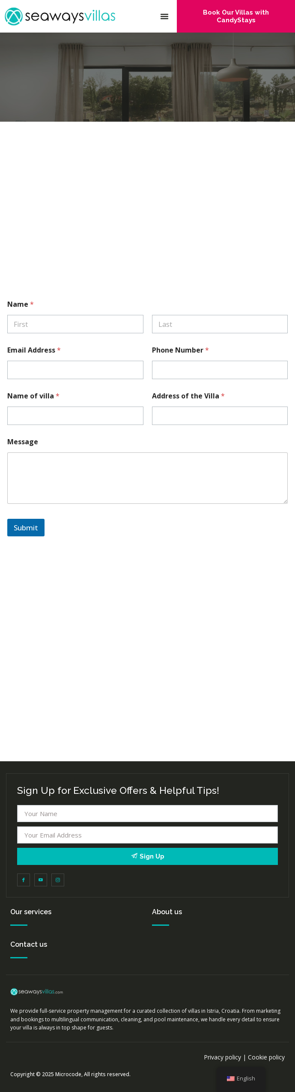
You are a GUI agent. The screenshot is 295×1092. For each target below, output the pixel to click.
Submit (26, 528)
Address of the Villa (188, 396)
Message (22, 442)
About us (167, 912)
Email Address (34, 350)
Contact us (28, 944)
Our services (30, 912)
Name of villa (33, 396)
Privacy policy (222, 1057)
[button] (164, 16)
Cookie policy (266, 1057)
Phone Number (180, 350)
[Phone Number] (220, 370)
